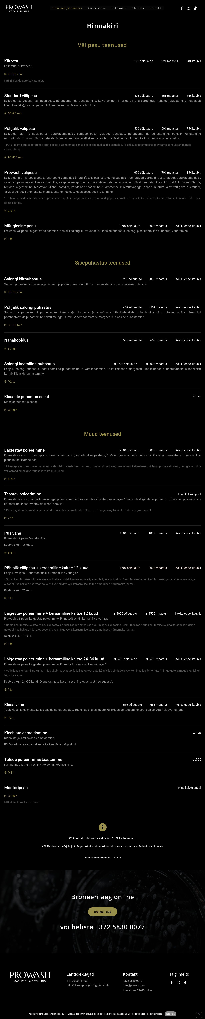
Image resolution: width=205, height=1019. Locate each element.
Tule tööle (138, 8)
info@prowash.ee (134, 985)
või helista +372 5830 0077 (102, 926)
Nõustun (170, 1014)
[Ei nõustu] (199, 1015)
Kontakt (155, 8)
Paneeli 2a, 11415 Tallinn (138, 990)
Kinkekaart (118, 8)
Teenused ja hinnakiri (67, 8)
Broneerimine (96, 8)
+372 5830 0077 (132, 981)
